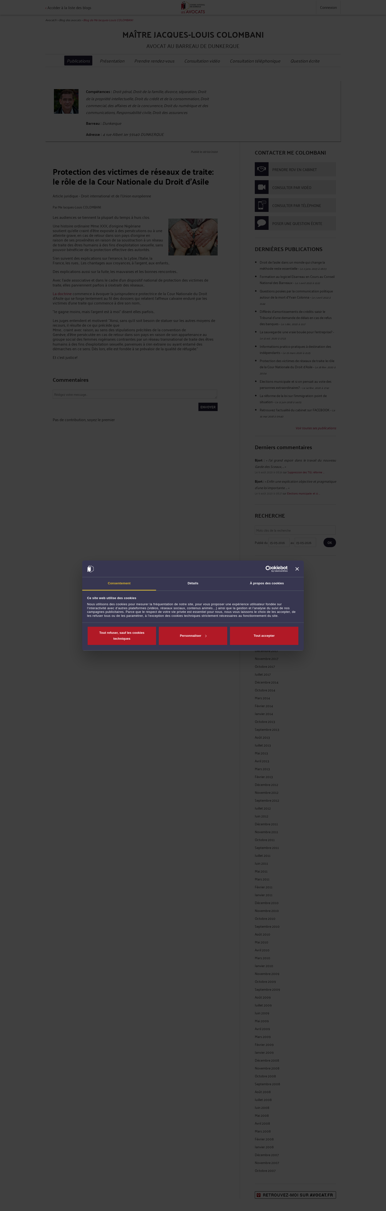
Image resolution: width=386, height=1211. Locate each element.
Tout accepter (264, 635)
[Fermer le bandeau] (297, 569)
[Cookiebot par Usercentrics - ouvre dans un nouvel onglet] (266, 569)
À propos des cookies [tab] (267, 583)
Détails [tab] (193, 583)
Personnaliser (193, 635)
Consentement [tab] (119, 583)
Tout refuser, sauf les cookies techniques (121, 635)
